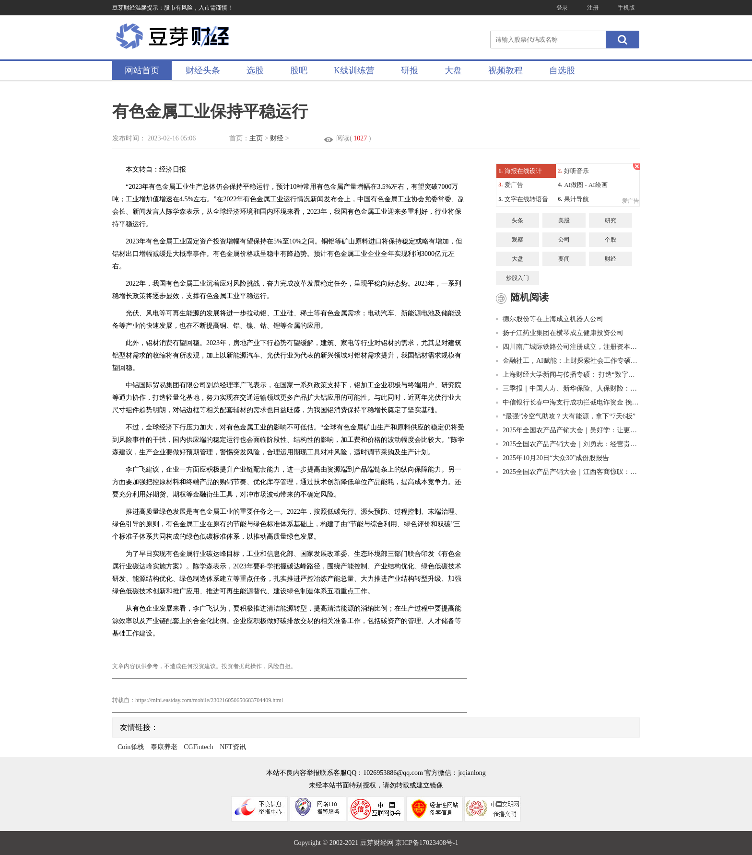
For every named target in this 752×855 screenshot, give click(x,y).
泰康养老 (164, 747)
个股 (610, 239)
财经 (276, 138)
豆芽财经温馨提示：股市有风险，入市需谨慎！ (172, 7)
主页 (256, 138)
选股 (255, 70)
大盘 (453, 70)
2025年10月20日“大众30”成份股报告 (552, 458)
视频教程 (505, 70)
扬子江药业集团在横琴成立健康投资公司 (559, 332)
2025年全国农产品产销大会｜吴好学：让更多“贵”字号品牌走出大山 (568, 430)
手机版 (626, 7)
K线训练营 (354, 70)
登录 (562, 7)
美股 (564, 220)
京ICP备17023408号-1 (426, 842)
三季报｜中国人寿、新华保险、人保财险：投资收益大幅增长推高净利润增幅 (568, 388)
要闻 (564, 258)
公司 (564, 239)
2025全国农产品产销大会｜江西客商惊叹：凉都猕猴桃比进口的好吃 (568, 471)
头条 (517, 220)
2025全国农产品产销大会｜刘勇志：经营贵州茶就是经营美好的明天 (568, 444)
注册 (593, 7)
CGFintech (198, 747)
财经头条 (203, 70)
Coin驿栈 (131, 747)
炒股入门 (517, 278)
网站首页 (142, 70)
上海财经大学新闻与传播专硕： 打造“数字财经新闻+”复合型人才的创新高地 (568, 374)
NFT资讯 (233, 747)
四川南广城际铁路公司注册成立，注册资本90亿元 (568, 346)
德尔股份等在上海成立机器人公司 (549, 319)
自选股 (562, 70)
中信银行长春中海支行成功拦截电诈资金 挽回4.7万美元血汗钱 (568, 402)
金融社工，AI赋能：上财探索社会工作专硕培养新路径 (568, 360)
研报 (409, 70)
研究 (610, 220)
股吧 (298, 70)
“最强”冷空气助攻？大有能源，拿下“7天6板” (565, 416)
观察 (517, 239)
